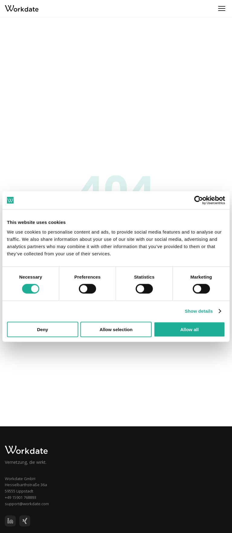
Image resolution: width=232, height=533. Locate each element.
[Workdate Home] (116, 450)
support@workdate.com (27, 503)
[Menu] (221, 8)
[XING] (24, 520)
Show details (199, 311)
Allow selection (115, 329)
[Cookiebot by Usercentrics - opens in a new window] (198, 200)
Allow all (189, 329)
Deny (42, 329)
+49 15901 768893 (20, 497)
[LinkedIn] (10, 520)
